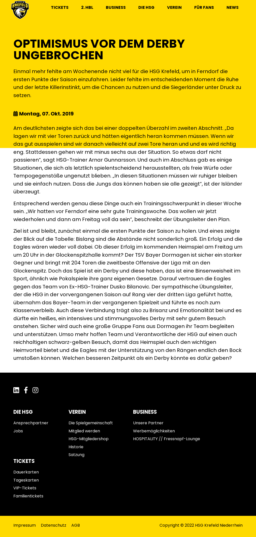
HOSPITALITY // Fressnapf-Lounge (166, 439)
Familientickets (28, 496)
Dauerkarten (26, 472)
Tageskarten (26, 480)
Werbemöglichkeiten (154, 431)
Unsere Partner (148, 423)
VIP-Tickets (24, 488)
